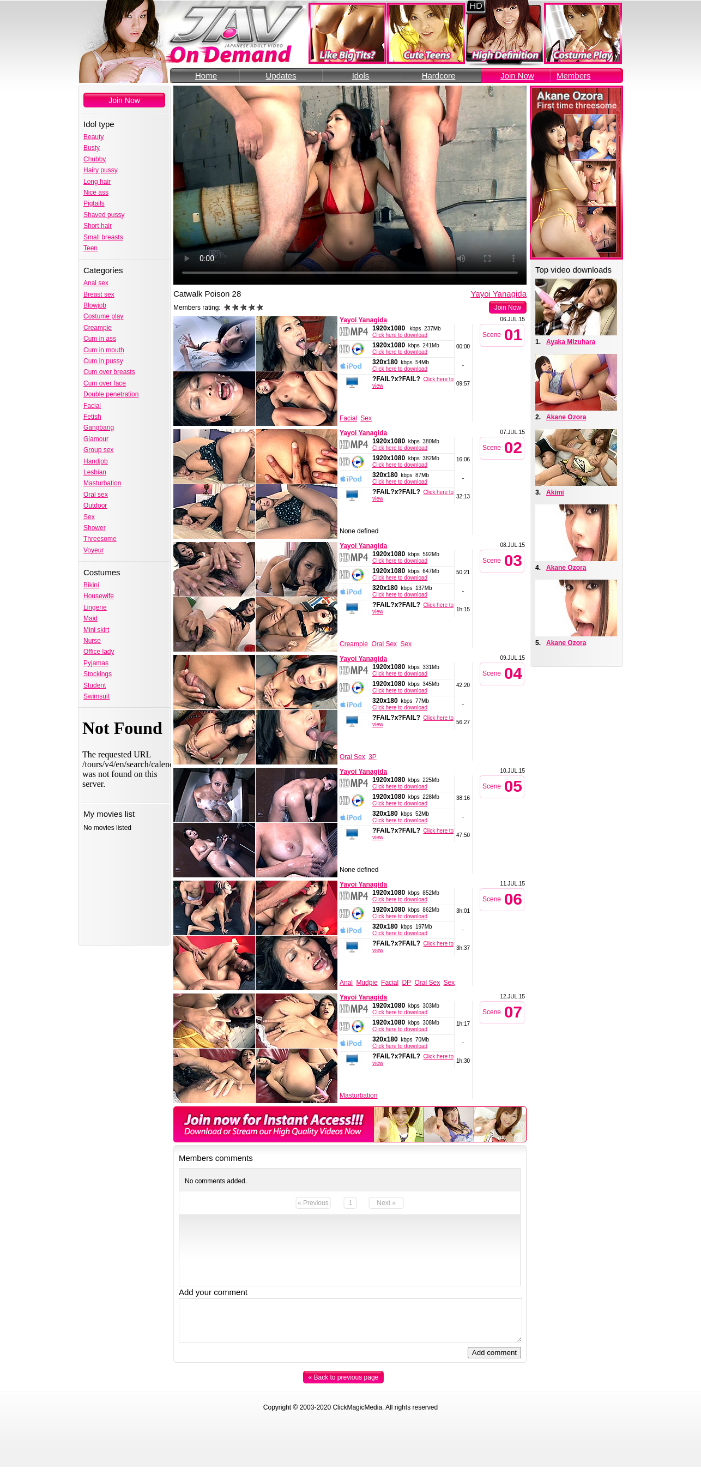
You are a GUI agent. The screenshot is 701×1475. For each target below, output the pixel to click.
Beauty (93, 137)
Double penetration (110, 394)
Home (206, 75)
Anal (346, 982)
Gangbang (98, 427)
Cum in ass (99, 338)
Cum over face (104, 383)
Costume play (103, 316)
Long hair (97, 181)
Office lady (98, 651)
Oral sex (95, 494)
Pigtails (94, 203)
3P (372, 757)
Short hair (97, 226)
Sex (89, 517)
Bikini (91, 585)
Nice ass (95, 192)
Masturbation (102, 483)
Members (574, 75)
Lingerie (95, 607)
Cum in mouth (103, 350)
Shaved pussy (103, 215)
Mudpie (366, 982)
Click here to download (399, 335)
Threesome (100, 539)
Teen (90, 248)
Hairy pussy (100, 170)
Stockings (97, 674)
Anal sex (95, 283)
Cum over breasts (109, 372)
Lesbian (94, 472)
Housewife (98, 596)
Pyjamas (95, 663)
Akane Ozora (566, 417)
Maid (90, 618)
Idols (361, 75)
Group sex (98, 450)
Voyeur (93, 550)
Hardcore (439, 75)
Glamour (95, 439)
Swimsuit (96, 696)
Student (94, 685)
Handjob (95, 461)
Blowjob (94, 305)
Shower (94, 528)
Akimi (555, 492)
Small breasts (103, 237)
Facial (92, 406)
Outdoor (95, 505)
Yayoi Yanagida (498, 293)
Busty (91, 148)
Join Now (517, 75)
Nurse (92, 641)
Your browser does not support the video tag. (350, 185)
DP (406, 982)
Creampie (97, 328)
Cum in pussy (103, 361)
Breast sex (98, 294)
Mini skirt (96, 630)
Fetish (92, 416)
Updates (281, 75)
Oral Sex (384, 644)
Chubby (94, 159)
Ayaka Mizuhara (570, 342)
